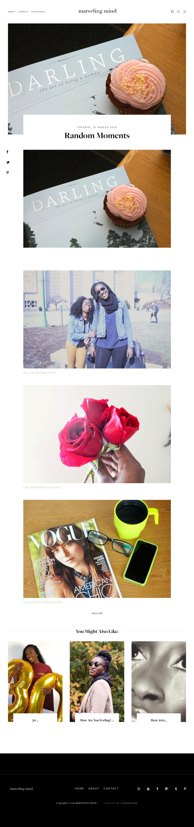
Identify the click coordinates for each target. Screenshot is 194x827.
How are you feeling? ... (97, 720)
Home (79, 788)
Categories (38, 11)
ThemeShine (129, 803)
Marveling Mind (86, 803)
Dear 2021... (159, 720)
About (11, 11)
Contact (23, 11)
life (100, 613)
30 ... (35, 720)
